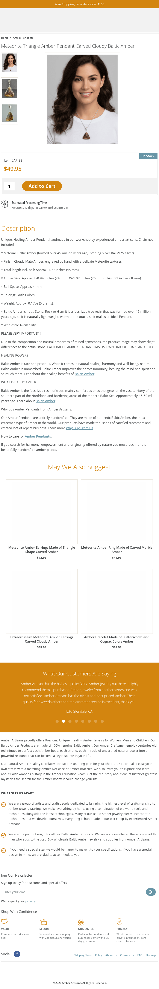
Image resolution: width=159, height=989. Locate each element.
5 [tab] (83, 721)
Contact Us (127, 955)
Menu (141, 20)
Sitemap (151, 955)
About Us (111, 955)
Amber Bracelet (81, 769)
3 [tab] (70, 721)
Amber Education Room (69, 774)
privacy (30, 901)
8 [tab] (102, 721)
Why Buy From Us (79, 428)
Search (129, 20)
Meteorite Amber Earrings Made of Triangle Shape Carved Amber (42, 516)
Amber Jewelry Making (25, 809)
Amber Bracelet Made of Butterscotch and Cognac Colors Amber (117, 606)
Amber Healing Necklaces (37, 764)
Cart (117, 20)
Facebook (17, 954)
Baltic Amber (84, 374)
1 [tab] (57, 721)
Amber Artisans (138, 839)
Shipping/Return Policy (88, 955)
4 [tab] (76, 721)
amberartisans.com (61, 20)
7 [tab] (96, 721)
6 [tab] (89, 721)
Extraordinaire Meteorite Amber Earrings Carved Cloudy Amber (42, 606)
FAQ (139, 955)
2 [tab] (63, 721)
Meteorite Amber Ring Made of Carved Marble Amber (117, 516)
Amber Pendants (38, 436)
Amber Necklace (53, 769)
